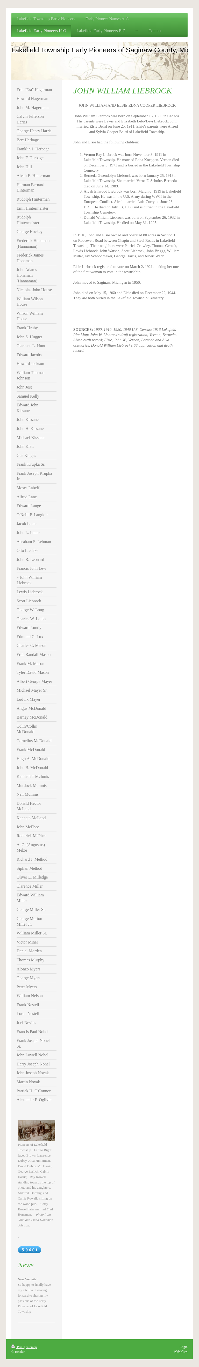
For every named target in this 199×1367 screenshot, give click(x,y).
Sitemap (31, 1347)
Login (184, 1347)
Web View (181, 1351)
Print (17, 1347)
